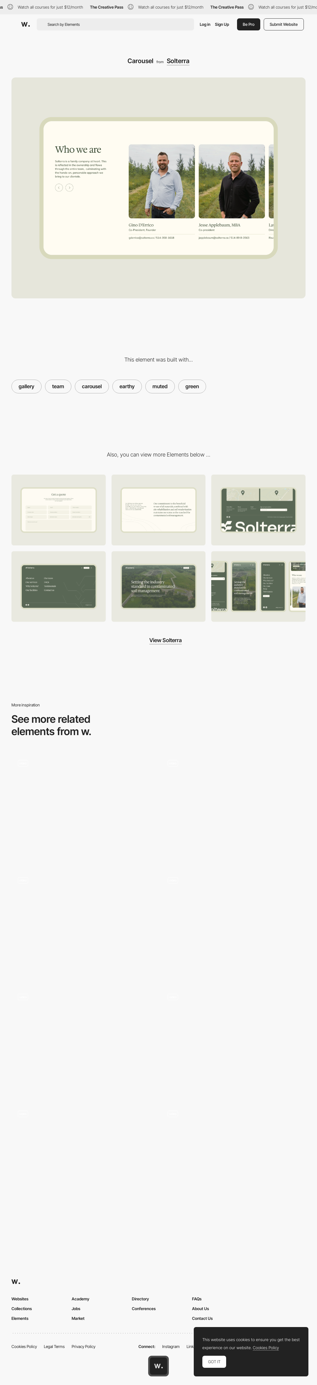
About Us (200, 1308)
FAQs (196, 1298)
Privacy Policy (83, 1346)
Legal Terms (54, 1346)
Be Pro (249, 24)
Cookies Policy (24, 1346)
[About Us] (158, 510)
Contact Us (202, 1318)
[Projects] (233, 1042)
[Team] (233, 925)
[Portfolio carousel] (83, 925)
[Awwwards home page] (158, 1366)
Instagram (171, 1346)
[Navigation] (58, 586)
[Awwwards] (25, 24)
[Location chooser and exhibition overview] (83, 808)
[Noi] (83, 1158)
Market (78, 1318)
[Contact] (58, 510)
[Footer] (258, 510)
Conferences (144, 1308)
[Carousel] (233, 808)
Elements (19, 1318)
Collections (21, 1308)
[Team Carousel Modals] (83, 1042)
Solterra (178, 61)
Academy (80, 1298)
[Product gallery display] (233, 1158)
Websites (19, 1298)
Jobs (76, 1308)
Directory (140, 1298)
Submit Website (284, 24)
